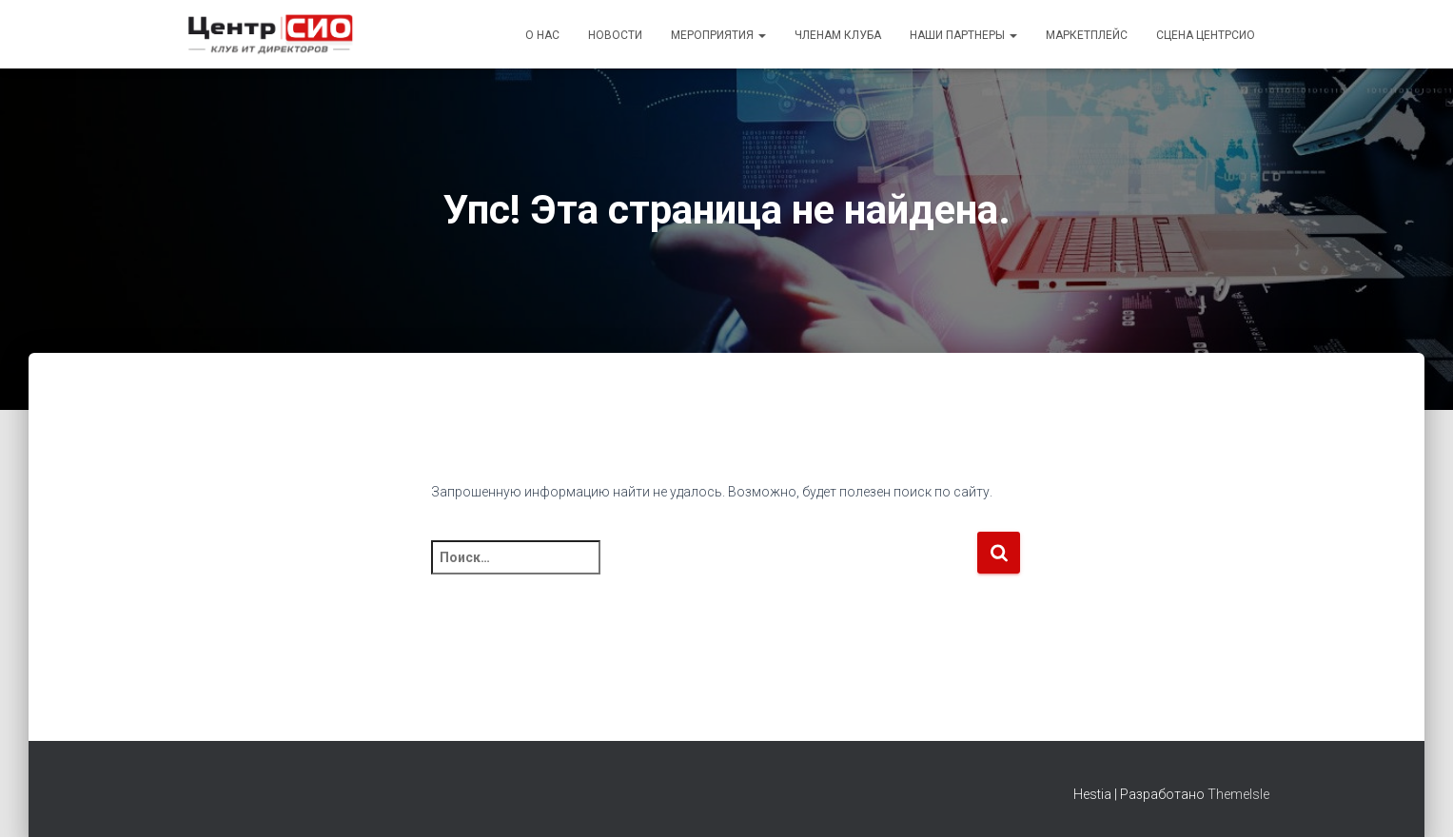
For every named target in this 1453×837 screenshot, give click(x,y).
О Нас (542, 35)
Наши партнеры (963, 35)
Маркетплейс (1087, 35)
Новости (615, 35)
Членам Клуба (838, 35)
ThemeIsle (1238, 794)
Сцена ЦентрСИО (1205, 35)
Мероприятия (718, 35)
